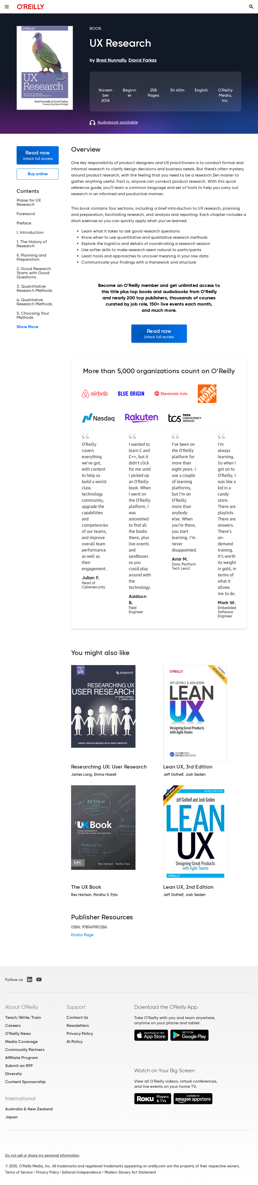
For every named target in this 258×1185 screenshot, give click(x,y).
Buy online (38, 174)
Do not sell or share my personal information (42, 1155)
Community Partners (24, 1049)
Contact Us (77, 1017)
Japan (11, 1117)
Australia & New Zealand (29, 1109)
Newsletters (77, 1025)
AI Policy (74, 1041)
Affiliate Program (21, 1057)
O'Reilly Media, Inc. (225, 95)
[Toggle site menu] (7, 7)
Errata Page (82, 934)
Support (76, 1007)
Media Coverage (21, 1041)
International (20, 1098)
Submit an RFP (19, 1065)
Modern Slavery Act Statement (130, 1172)
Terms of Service (19, 1172)
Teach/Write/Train (23, 1017)
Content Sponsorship (25, 1081)
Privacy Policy (79, 1033)
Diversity (13, 1073)
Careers (13, 1025)
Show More (27, 327)
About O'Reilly (21, 1007)
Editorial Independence (81, 1172)
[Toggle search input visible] (251, 7)
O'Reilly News (18, 1033)
